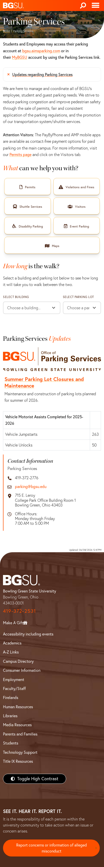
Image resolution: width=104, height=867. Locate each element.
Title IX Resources (18, 761)
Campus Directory (18, 661)
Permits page (20, 154)
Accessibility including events (28, 634)
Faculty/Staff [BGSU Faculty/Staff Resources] (14, 688)
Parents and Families (20, 734)
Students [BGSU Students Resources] (10, 743)
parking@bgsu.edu (30, 486)
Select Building (16, 297)
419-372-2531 (19, 611)
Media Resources (17, 724)
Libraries (10, 715)
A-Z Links (11, 652)
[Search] (83, 5)
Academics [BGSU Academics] (12, 643)
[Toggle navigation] (95, 5)
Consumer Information (21, 670)
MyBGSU (19, 57)
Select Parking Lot (78, 297)
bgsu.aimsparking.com (41, 50)
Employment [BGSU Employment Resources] (13, 679)
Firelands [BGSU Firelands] (10, 697)
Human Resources (18, 706)
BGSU (6, 31)
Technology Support (20, 752)
